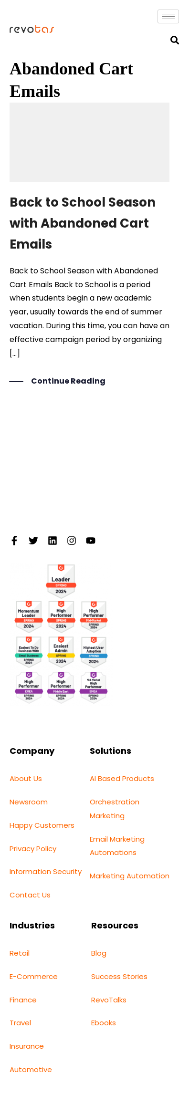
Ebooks (103, 1023)
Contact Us (30, 895)
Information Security (46, 871)
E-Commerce (34, 976)
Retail (20, 953)
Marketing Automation (129, 876)
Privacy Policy (33, 849)
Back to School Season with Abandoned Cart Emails (83, 223)
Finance (23, 1000)
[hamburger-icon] (168, 16)
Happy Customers (42, 825)
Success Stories (119, 976)
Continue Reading (68, 381)
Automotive (31, 1069)
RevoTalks (108, 1000)
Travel (20, 1023)
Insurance (27, 1046)
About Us (26, 778)
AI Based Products (122, 778)
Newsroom (29, 802)
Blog (98, 953)
